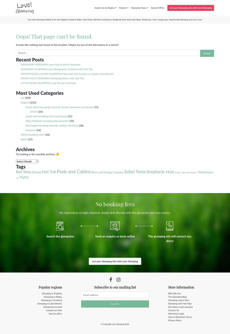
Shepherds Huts (119, 19)
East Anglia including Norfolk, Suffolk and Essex (52, 125)
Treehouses (146, 19)
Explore (122, 7)
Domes (108, 19)
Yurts (154, 19)
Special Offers (158, 7)
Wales (79, 19)
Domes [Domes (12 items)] (36, 172)
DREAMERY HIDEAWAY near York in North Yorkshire (50, 64)
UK (58, 19)
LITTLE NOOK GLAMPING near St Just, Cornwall (48, 82)
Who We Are (174, 293)
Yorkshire (31, 130)
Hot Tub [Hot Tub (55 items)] (49, 171)
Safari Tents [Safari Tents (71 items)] (135, 171)
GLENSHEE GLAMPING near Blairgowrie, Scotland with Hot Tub (57, 69)
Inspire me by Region (104, 7)
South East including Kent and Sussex (46, 116)
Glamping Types (138, 7)
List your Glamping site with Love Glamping (190, 7)
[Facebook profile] (110, 279)
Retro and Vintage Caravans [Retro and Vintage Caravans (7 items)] (107, 172)
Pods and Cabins (134, 19)
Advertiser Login (176, 313)
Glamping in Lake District (49, 303)
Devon (34, 111)
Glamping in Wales (53, 296)
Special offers (55, 313)
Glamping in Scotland (51, 300)
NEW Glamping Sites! (33, 134)
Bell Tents (97, 19)
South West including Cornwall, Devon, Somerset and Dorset (60, 107)
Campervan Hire (54, 310)
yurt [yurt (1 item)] (17, 178)
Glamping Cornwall (52, 306)
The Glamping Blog (177, 296)
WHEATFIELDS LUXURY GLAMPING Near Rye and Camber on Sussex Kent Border (67, 73)
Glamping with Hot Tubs (180, 303)
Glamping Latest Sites (178, 300)
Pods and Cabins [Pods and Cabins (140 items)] (74, 171)
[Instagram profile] (118, 279)
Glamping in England (52, 293)
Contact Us (173, 310)
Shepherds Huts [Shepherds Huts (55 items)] (160, 171)
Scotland (72, 19)
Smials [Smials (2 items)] (177, 172)
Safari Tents (87, 19)
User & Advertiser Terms (180, 317)
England (64, 19)
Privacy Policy (175, 320)
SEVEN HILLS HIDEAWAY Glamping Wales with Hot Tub (52, 78)
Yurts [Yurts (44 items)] (24, 177)
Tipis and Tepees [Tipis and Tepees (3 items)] (189, 172)
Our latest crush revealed (180, 306)
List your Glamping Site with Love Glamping (115, 261)
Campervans (162, 19)
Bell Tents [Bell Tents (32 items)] (23, 172)
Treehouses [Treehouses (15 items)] (205, 172)
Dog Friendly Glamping (178, 19)
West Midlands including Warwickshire (47, 120)
